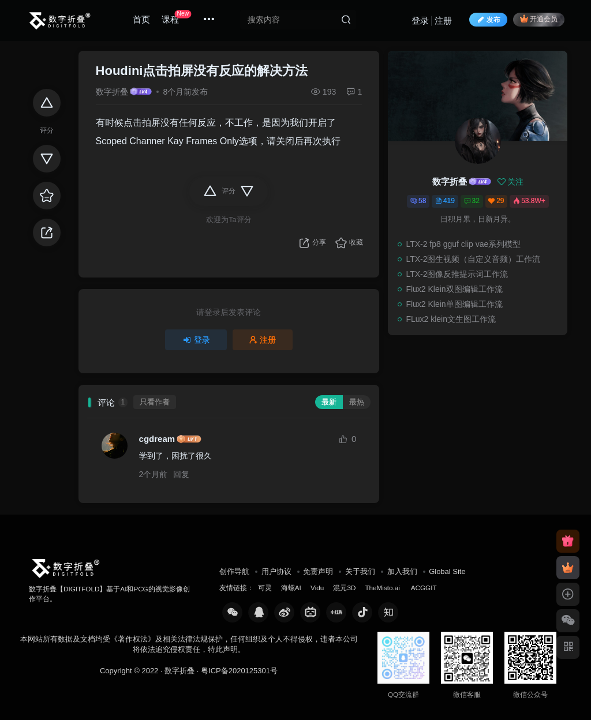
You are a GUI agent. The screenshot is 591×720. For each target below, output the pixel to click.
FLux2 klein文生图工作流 (451, 319)
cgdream (157, 439)
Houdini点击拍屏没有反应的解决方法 (202, 70)
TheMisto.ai (383, 587)
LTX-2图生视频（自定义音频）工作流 (473, 259)
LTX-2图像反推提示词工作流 (457, 274)
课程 (176, 17)
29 (496, 201)
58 (418, 201)
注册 (443, 20)
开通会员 (539, 18)
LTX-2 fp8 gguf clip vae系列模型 (463, 244)
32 (472, 201)
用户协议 (276, 571)
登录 (420, 20)
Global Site (447, 571)
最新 (328, 402)
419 (445, 201)
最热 (356, 402)
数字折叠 (112, 91)
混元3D (344, 587)
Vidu (317, 587)
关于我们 (360, 571)
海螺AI (291, 587)
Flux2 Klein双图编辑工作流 (454, 289)
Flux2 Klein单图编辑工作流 (454, 304)
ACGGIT (424, 587)
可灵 (265, 587)
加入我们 (402, 571)
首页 (141, 19)
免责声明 (318, 571)
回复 (181, 474)
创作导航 (234, 571)
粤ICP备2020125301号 (239, 670)
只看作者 (155, 402)
